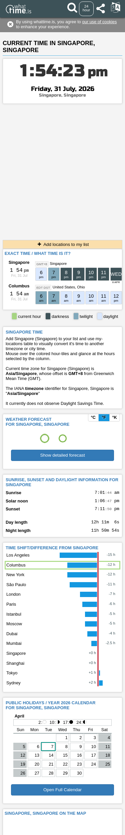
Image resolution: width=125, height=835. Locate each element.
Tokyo (11, 677)
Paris (11, 609)
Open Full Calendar (62, 794)
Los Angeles (18, 560)
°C (93, 417)
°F (104, 417)
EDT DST (43, 287)
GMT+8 (41, 264)
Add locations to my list (62, 244)
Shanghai (15, 668)
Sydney (13, 687)
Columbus (19, 285)
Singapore (19, 262)
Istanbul (13, 619)
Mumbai (14, 648)
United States (64, 287)
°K (114, 417)
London (13, 599)
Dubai (11, 638)
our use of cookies (99, 21)
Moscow (14, 628)
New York (15, 579)
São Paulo (16, 589)
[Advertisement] (62, 169)
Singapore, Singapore (62, 95)
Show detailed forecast (62, 455)
